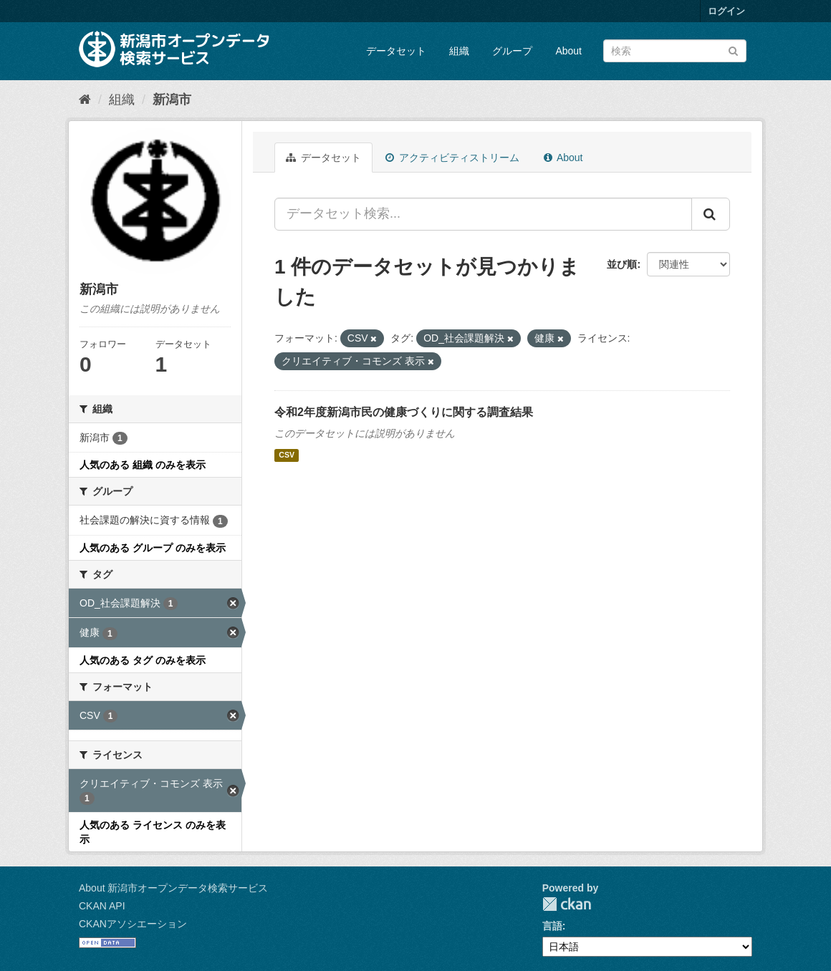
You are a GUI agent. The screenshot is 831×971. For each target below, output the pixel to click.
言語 (552, 926)
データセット (396, 51)
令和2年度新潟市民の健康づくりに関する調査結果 (403, 412)
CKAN (566, 904)
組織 (459, 51)
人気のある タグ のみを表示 (143, 660)
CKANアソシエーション (133, 923)
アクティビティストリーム (452, 157)
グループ (512, 51)
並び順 (622, 264)
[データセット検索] (674, 50)
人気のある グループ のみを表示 (153, 548)
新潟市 (172, 99)
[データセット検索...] (483, 214)
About (568, 51)
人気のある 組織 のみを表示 (143, 464)
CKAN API (102, 906)
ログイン (726, 11)
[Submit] (733, 50)
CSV (286, 455)
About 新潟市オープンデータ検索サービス (173, 888)
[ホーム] (85, 99)
